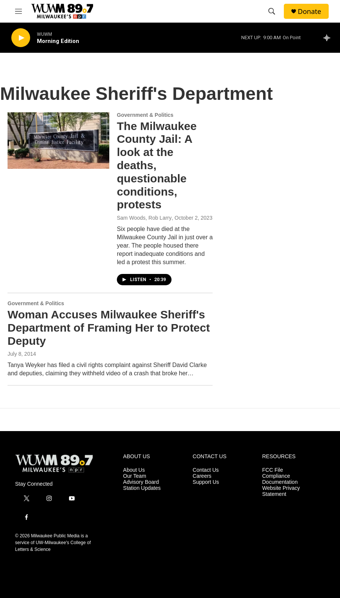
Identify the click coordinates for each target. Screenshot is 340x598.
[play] (21, 38)
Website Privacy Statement (281, 491)
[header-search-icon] (272, 11)
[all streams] (329, 38)
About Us (134, 470)
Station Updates (142, 488)
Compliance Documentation (280, 479)
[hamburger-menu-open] (18, 11)
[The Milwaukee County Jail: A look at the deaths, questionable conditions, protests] (58, 140)
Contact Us (206, 470)
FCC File (272, 470)
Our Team (134, 476)
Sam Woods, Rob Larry (144, 218)
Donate (309, 11)
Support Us (206, 482)
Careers (202, 476)
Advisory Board (141, 482)
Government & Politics (145, 115)
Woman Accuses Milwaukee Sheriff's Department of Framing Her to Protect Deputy (109, 327)
